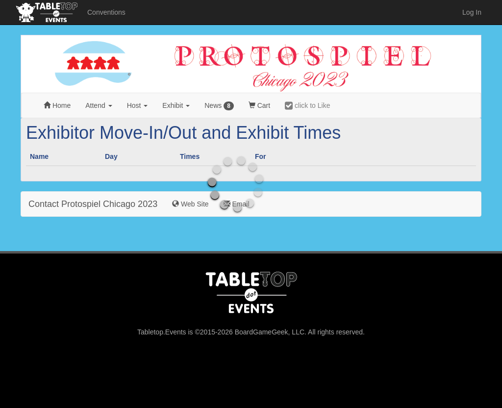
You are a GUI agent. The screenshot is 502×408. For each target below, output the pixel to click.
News (219, 106)
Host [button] (137, 105)
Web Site (190, 204)
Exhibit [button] (176, 105)
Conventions (106, 12)
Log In (471, 12)
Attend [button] (98, 105)
